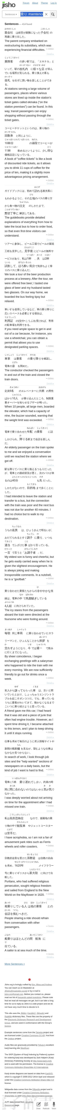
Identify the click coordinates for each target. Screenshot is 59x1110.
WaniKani (24, 1048)
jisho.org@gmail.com (14, 994)
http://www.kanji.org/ (42, 1061)
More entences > (15, 964)
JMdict (23, 1013)
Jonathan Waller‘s (33, 1102)
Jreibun (51, 49)
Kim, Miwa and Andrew (42, 984)
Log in (54, 3)
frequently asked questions (29, 997)
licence (8, 1026)
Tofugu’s (41, 1045)
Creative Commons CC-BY (33, 1035)
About (35, 3)
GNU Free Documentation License (37, 1096)
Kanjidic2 (31, 1013)
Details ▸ (50, 54)
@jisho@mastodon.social (16, 991)
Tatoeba (51, 926)
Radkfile (8, 1016)
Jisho (8, 5)
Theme (44, 3)
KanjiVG (48, 1073)
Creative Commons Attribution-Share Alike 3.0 (34, 1080)
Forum (26, 3)
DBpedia (36, 1089)
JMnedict (40, 1013)
